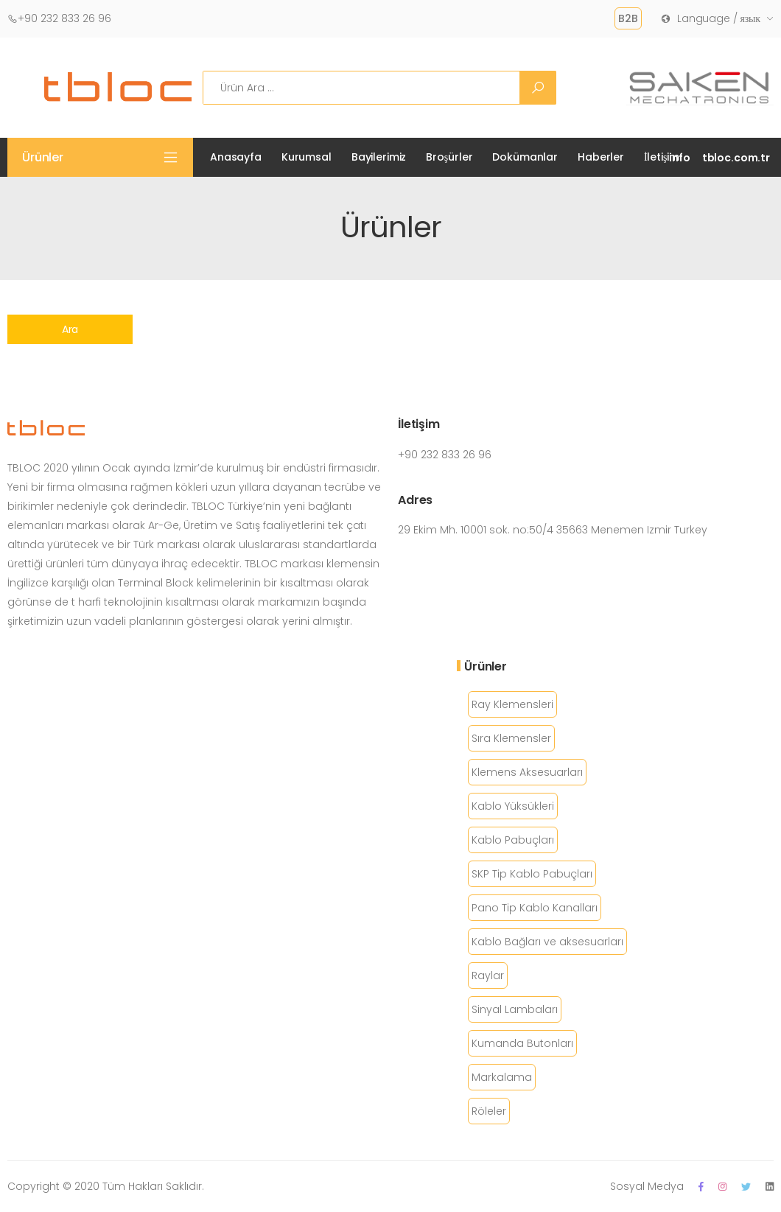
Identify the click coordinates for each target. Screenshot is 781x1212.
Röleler (489, 1111)
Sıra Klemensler (511, 738)
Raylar (488, 975)
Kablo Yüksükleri (513, 806)
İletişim (661, 157)
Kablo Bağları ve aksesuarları (547, 941)
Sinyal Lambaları (515, 1009)
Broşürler (449, 157)
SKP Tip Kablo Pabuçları (532, 873)
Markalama (502, 1077)
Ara (70, 329)
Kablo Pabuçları (513, 840)
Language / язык (710, 18)
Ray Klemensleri (512, 704)
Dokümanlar (525, 157)
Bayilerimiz (378, 157)
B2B (628, 18)
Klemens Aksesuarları (527, 772)
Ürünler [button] (42, 157)
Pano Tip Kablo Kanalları (535, 907)
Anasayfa (236, 157)
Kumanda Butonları (522, 1043)
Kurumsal (306, 157)
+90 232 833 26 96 (59, 18)
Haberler (601, 157)
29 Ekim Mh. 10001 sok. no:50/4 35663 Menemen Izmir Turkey (552, 529)
